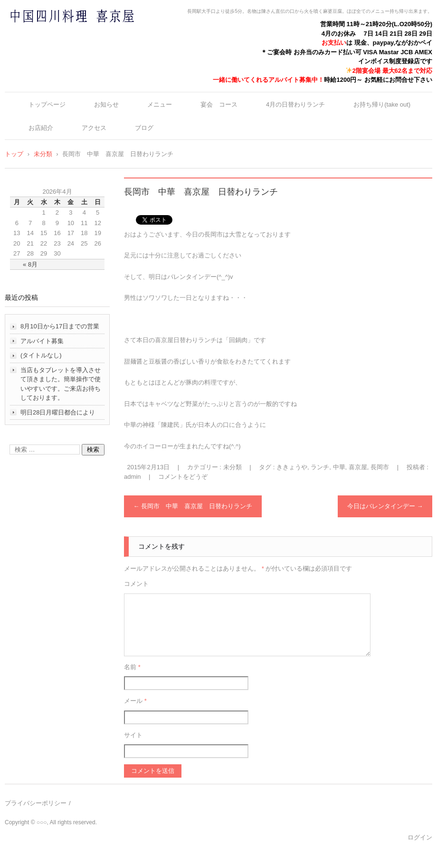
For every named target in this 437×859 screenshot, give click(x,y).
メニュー (159, 104)
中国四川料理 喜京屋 (47, 34)
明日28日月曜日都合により (57, 412)
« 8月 (30, 264)
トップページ (47, 104)
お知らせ (106, 104)
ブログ (144, 127)
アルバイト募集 (42, 341)
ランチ (320, 467)
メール (135, 700)
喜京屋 (358, 467)
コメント (136, 583)
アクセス (94, 127)
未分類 (232, 467)
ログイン (420, 837)
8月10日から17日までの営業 (59, 326)
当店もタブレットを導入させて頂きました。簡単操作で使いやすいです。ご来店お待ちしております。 (60, 384)
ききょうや (291, 467)
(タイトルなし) (41, 355)
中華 (339, 467)
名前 (132, 667)
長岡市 (379, 467)
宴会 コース (219, 104)
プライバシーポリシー (35, 803)
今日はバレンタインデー (385, 506)
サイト (133, 735)
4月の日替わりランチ (295, 104)
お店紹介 (40, 127)
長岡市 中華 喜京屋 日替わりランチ (193, 506)
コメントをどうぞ (183, 476)
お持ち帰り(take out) (381, 104)
